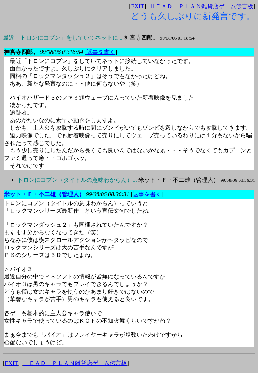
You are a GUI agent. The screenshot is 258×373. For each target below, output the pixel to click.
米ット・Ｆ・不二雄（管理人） (136, 180)
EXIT (137, 6)
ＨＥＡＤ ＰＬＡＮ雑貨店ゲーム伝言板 (201, 6)
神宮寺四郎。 (99, 37)
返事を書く (100, 52)
